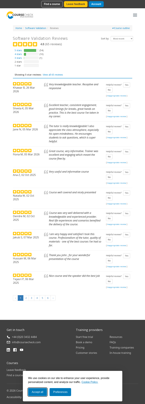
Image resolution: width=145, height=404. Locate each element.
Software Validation (35, 28)
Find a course (52, 4)
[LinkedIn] (8, 350)
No (109, 89)
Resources (116, 337)
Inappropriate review (116, 95)
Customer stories (86, 353)
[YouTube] (21, 350)
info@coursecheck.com (26, 342)
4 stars (18, 54)
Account (96, 4)
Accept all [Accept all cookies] (37, 392)
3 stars (18, 57)
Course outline (121, 28)
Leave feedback (75, 4)
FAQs (113, 342)
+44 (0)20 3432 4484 (24, 337)
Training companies (122, 347)
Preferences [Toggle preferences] (60, 392)
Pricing (80, 347)
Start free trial (84, 337)
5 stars (18, 50)
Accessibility (14, 397)
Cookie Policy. (90, 382)
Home (18, 28)
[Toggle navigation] (135, 15)
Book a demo (84, 342)
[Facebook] (15, 350)
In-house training (120, 353)
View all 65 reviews (53, 74)
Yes (126, 84)
